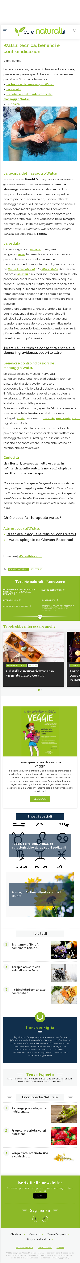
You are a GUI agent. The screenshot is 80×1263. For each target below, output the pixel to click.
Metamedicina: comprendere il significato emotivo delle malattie (19, 592)
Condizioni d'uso (24, 1247)
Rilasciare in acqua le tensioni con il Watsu (41, 534)
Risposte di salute (38, 1239)
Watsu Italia (49, 269)
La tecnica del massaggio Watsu (30, 84)
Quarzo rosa (48, 600)
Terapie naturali (18, 569)
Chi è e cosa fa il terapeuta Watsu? (32, 518)
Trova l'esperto (57, 1234)
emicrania (63, 418)
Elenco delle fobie (51, 590)
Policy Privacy (45, 1247)
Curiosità (13, 104)
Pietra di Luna (10, 600)
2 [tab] (41, 689)
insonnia (49, 418)
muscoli (35, 249)
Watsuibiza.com (30, 556)
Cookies (61, 1247)
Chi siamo (17, 1234)
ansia (21, 418)
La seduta (13, 89)
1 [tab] (39, 690)
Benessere (36, 569)
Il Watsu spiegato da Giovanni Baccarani (40, 540)
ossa (21, 254)
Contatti (34, 1234)
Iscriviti (40, 1196)
